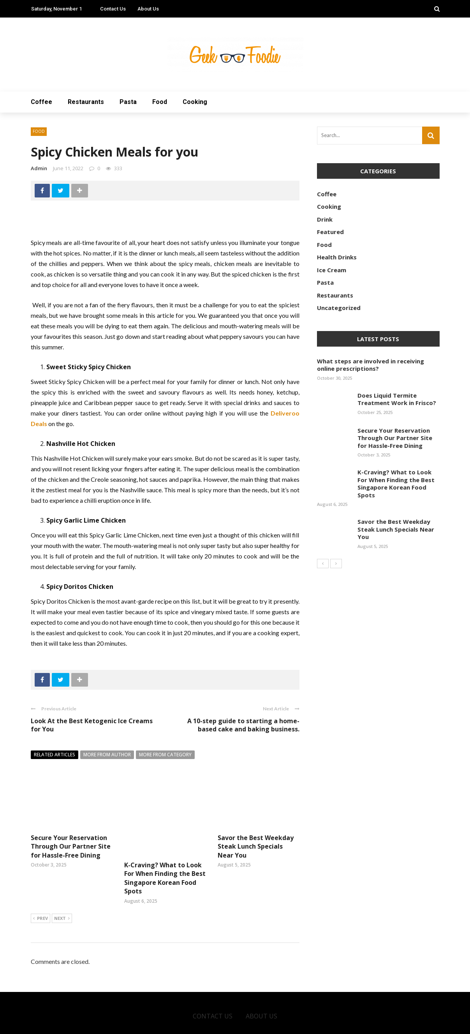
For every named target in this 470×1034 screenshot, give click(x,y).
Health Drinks (337, 257)
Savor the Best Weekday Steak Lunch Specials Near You (256, 846)
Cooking (195, 102)
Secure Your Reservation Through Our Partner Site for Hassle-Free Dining (71, 846)
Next (62, 891)
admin (39, 168)
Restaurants (86, 102)
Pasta (128, 102)
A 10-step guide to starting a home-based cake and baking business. (243, 725)
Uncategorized (339, 308)
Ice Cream (331, 270)
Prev (40, 891)
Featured (330, 232)
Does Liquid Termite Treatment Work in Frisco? (396, 399)
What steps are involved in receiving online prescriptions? (370, 365)
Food (159, 102)
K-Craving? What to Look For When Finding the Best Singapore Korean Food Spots (165, 850)
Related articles (54, 754)
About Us (148, 9)
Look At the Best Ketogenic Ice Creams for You (92, 725)
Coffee (41, 102)
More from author (107, 754)
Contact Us (113, 9)
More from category (165, 754)
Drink (325, 219)
